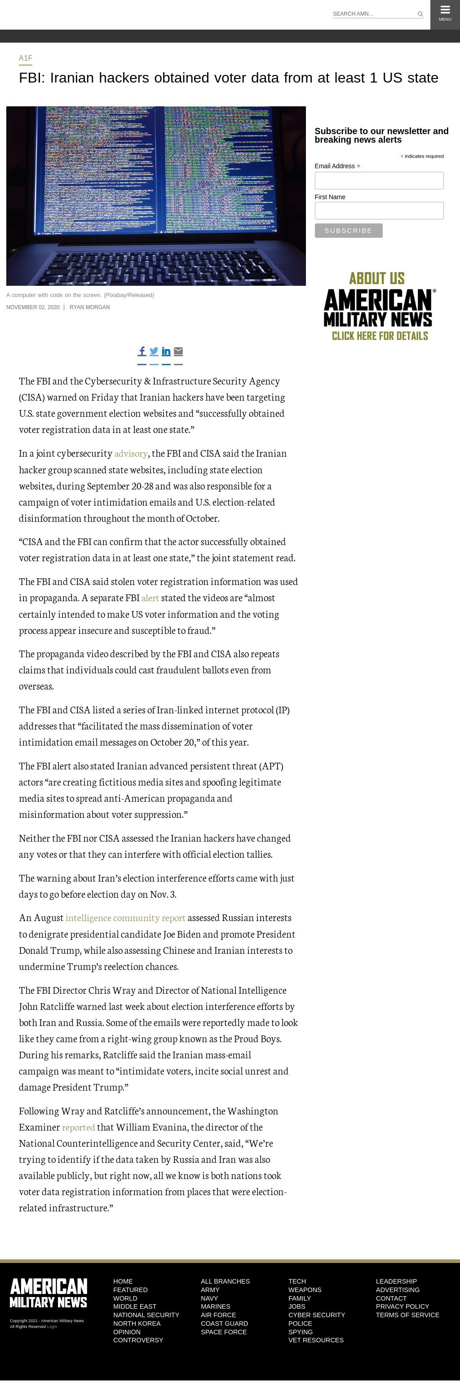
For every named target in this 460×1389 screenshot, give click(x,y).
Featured (130, 1289)
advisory (132, 452)
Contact (391, 1297)
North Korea (136, 1322)
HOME (123, 1280)
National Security (146, 1314)
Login (52, 1325)
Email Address (338, 166)
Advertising (398, 1289)
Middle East (134, 1305)
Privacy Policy (402, 1305)
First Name (330, 197)
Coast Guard (224, 1322)
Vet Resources (316, 1339)
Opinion (127, 1331)
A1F (26, 58)
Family (299, 1297)
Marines (215, 1305)
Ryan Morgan (90, 307)
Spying (300, 1331)
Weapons (305, 1289)
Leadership (396, 1280)
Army (210, 1289)
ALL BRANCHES (225, 1280)
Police (300, 1322)
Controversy (138, 1339)
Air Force (218, 1314)
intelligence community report (128, 917)
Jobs (296, 1305)
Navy (209, 1297)
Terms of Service (407, 1314)
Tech (297, 1280)
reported (79, 1125)
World (125, 1297)
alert (151, 597)
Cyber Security (316, 1314)
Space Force (224, 1331)
